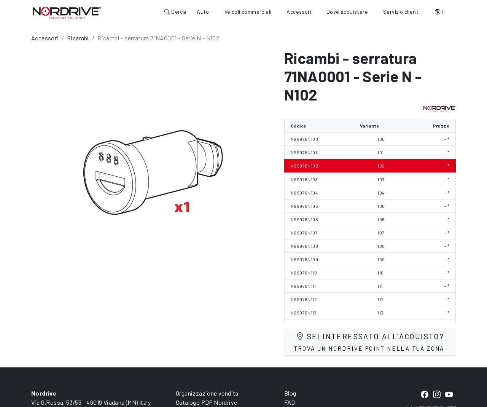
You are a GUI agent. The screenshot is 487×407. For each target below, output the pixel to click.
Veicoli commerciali (248, 11)
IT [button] (441, 11)
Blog (290, 393)
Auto (203, 11)
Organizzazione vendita (207, 393)
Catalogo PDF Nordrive (206, 402)
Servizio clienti (401, 11)
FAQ (289, 402)
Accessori (298, 11)
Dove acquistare (347, 11)
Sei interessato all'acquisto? (370, 342)
